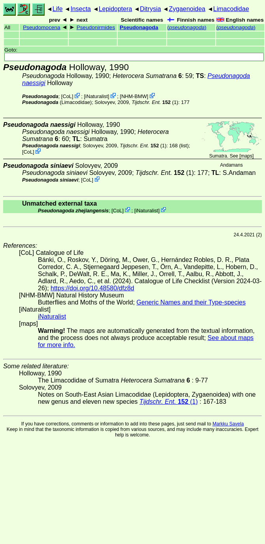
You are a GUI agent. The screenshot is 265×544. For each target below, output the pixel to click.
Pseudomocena (41, 27)
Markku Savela (228, 424)
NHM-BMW (134, 96)
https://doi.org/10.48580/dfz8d (92, 288)
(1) (155, 102)
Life (58, 9)
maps (246, 156)
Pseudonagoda (139, 27)
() (187, 27)
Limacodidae (231, 9)
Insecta (80, 9)
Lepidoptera (115, 9)
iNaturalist (96, 96)
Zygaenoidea (187, 9)
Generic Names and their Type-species (191, 302)
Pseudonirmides (96, 27)
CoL (66, 96)
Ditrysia (150, 9)
